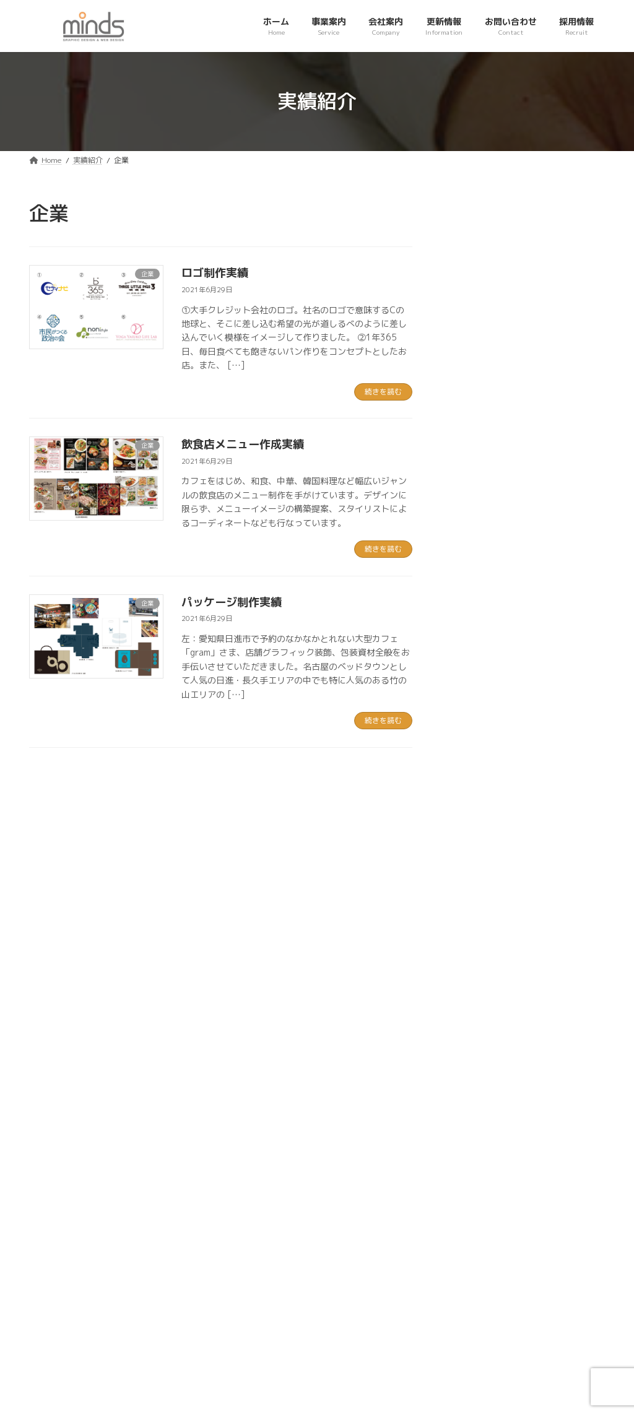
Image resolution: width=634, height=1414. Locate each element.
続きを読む (383, 391)
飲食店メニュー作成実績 (242, 444)
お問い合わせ (186, 1198)
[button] (496, 1044)
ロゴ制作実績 (214, 272)
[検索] (589, 213)
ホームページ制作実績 (548, 350)
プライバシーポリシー (86, 1198)
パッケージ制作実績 (231, 602)
